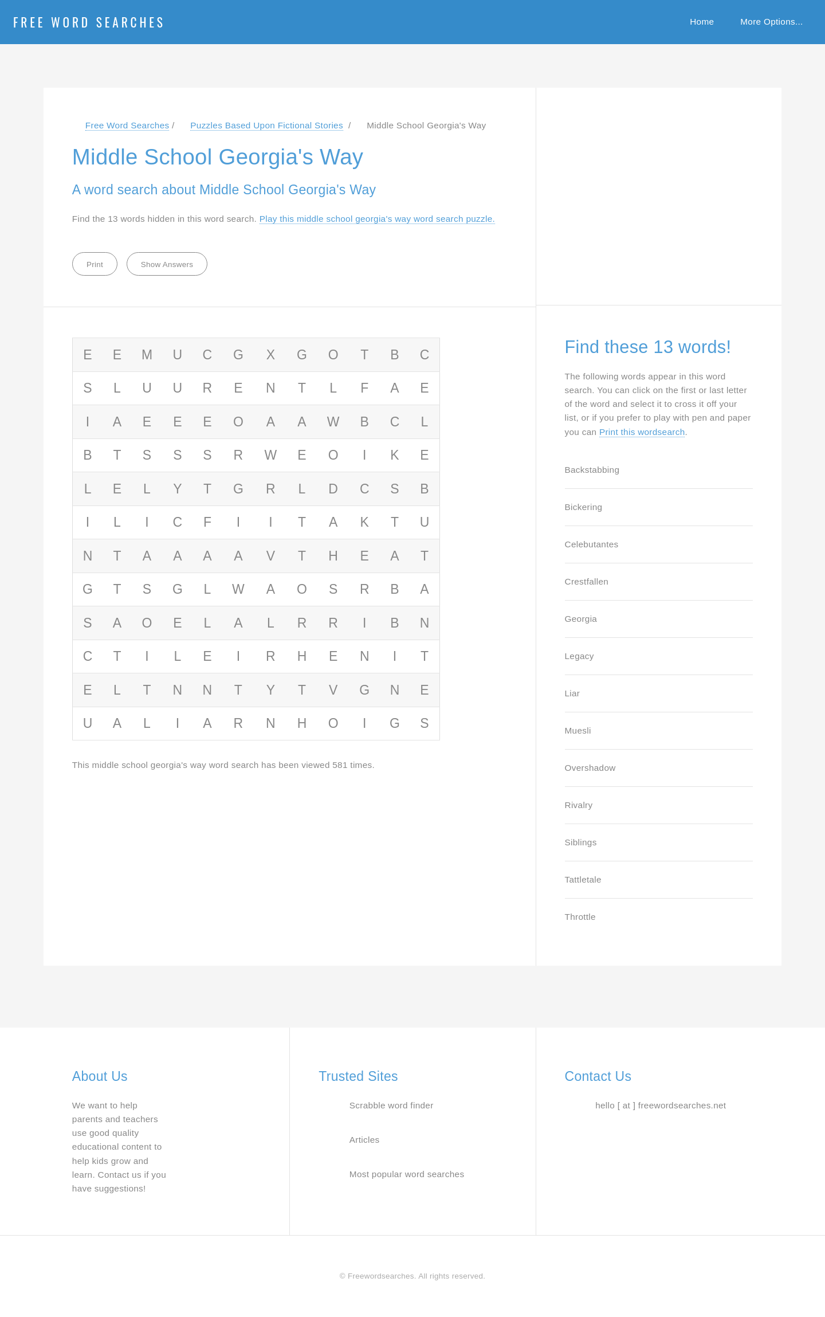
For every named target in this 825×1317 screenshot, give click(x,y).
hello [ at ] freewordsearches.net (660, 1105)
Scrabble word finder (391, 1105)
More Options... (771, 21)
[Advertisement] (651, 190)
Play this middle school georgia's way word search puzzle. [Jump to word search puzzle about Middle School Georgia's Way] (377, 219)
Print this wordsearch (642, 432)
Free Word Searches (89, 22)
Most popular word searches (407, 1174)
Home (702, 21)
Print (95, 264)
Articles (364, 1139)
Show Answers (167, 264)
